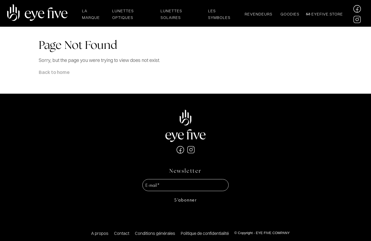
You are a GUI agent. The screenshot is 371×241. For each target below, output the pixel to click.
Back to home (54, 72)
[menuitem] (99, 233)
